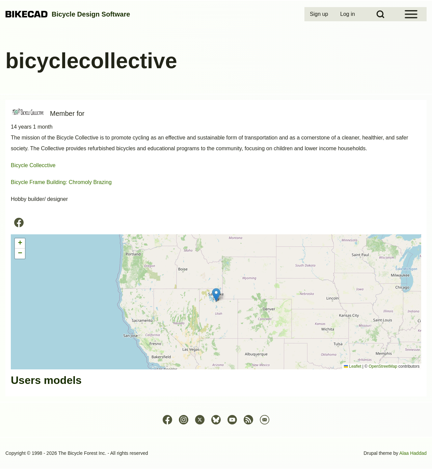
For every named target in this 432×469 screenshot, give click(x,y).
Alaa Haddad (413, 453)
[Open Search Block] (380, 14)
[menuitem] (319, 14)
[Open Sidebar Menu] (411, 14)
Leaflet (352, 366)
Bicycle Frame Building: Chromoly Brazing (61, 182)
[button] (216, 295)
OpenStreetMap (383, 366)
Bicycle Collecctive (33, 165)
